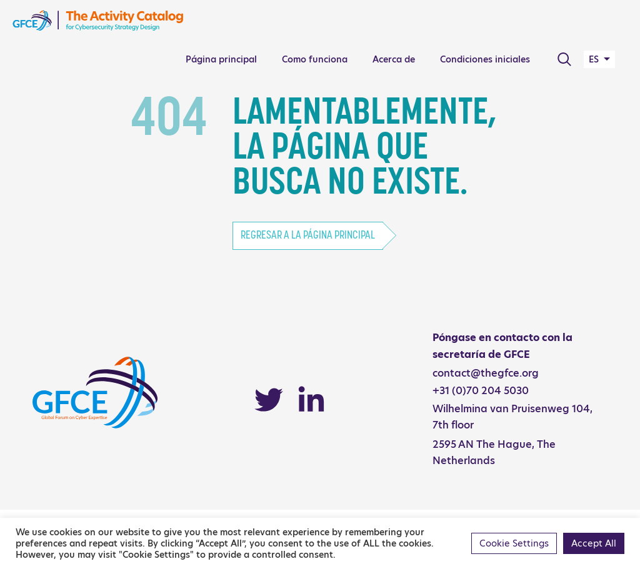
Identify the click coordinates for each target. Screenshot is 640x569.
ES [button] (595, 59)
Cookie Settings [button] (514, 543)
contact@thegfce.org (485, 373)
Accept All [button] (593, 543)
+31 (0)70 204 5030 (480, 390)
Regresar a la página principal (308, 236)
